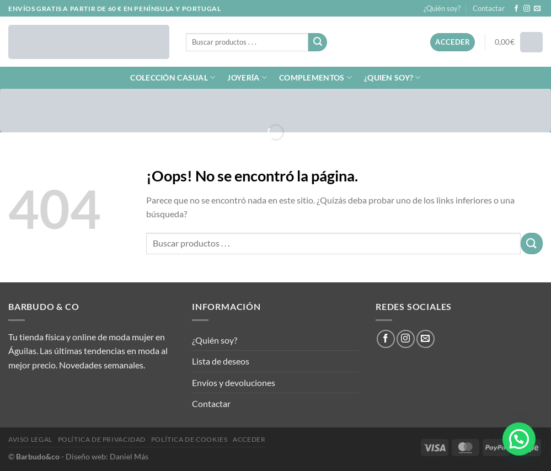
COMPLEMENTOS (315, 77)
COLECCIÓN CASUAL (172, 77)
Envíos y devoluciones (233, 382)
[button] (519, 439)
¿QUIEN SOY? (392, 77)
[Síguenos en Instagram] (526, 9)
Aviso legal (30, 439)
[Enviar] (317, 42)
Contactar (489, 8)
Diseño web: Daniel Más (107, 456)
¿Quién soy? (442, 8)
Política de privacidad (102, 439)
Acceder (249, 439)
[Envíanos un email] (537, 9)
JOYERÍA (247, 77)
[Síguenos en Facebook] (516, 9)
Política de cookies (189, 439)
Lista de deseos (220, 361)
